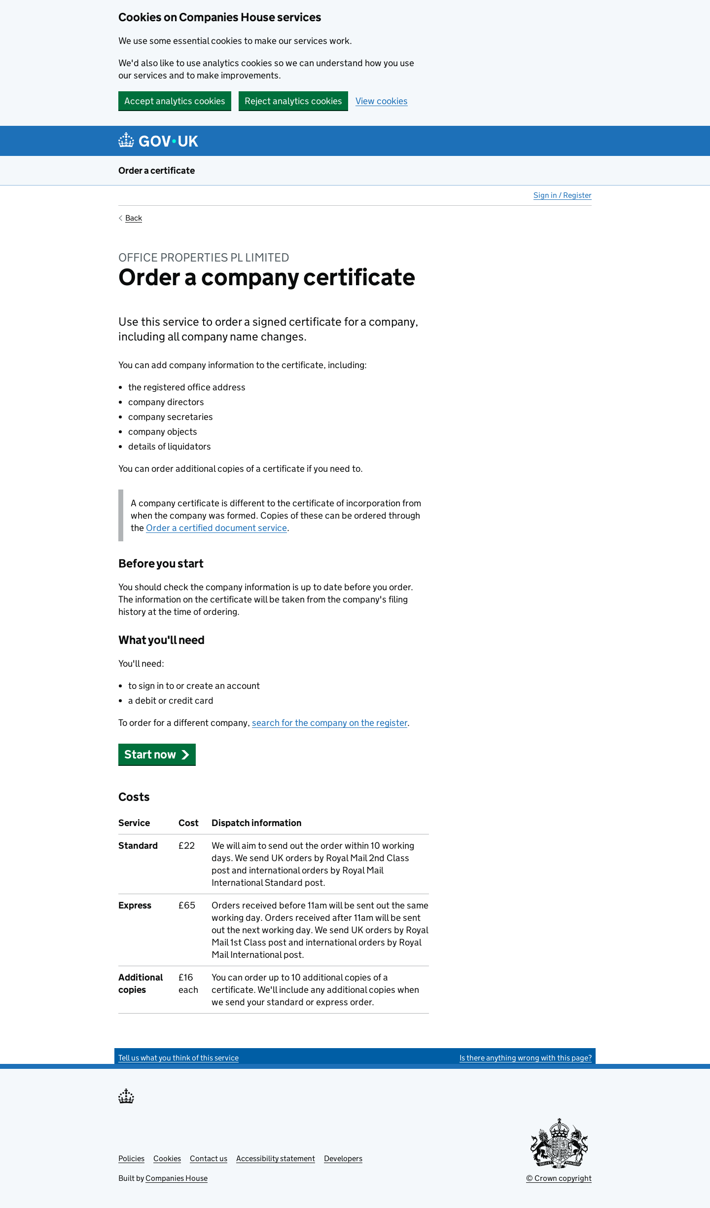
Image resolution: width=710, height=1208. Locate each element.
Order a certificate (156, 170)
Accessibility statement (275, 1158)
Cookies (167, 1158)
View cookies (381, 101)
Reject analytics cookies (293, 101)
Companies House (176, 1178)
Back (133, 218)
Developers (343, 1158)
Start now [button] (157, 754)
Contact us (208, 1158)
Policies (131, 1158)
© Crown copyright (559, 1178)
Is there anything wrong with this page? (526, 1057)
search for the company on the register (329, 722)
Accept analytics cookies (174, 101)
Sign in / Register (562, 195)
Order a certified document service (216, 527)
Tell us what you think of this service (178, 1057)
